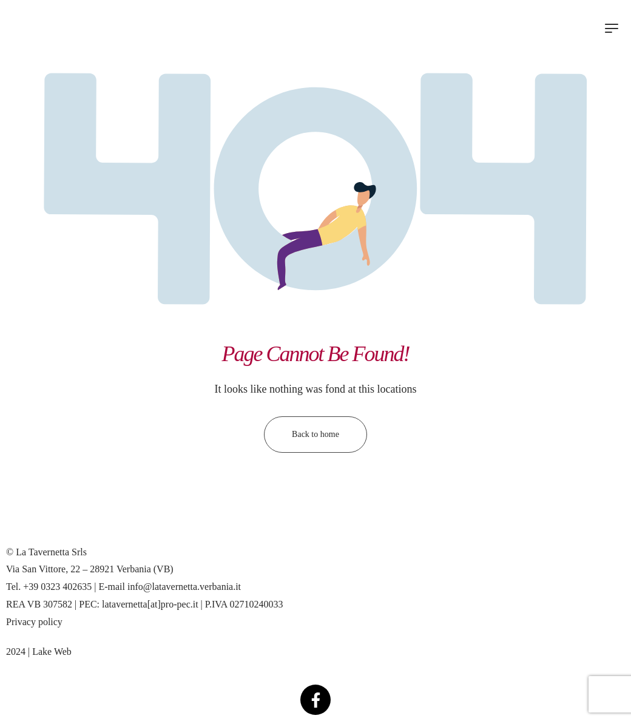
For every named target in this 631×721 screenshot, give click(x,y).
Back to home (315, 434)
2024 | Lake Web (39, 651)
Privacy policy (34, 622)
